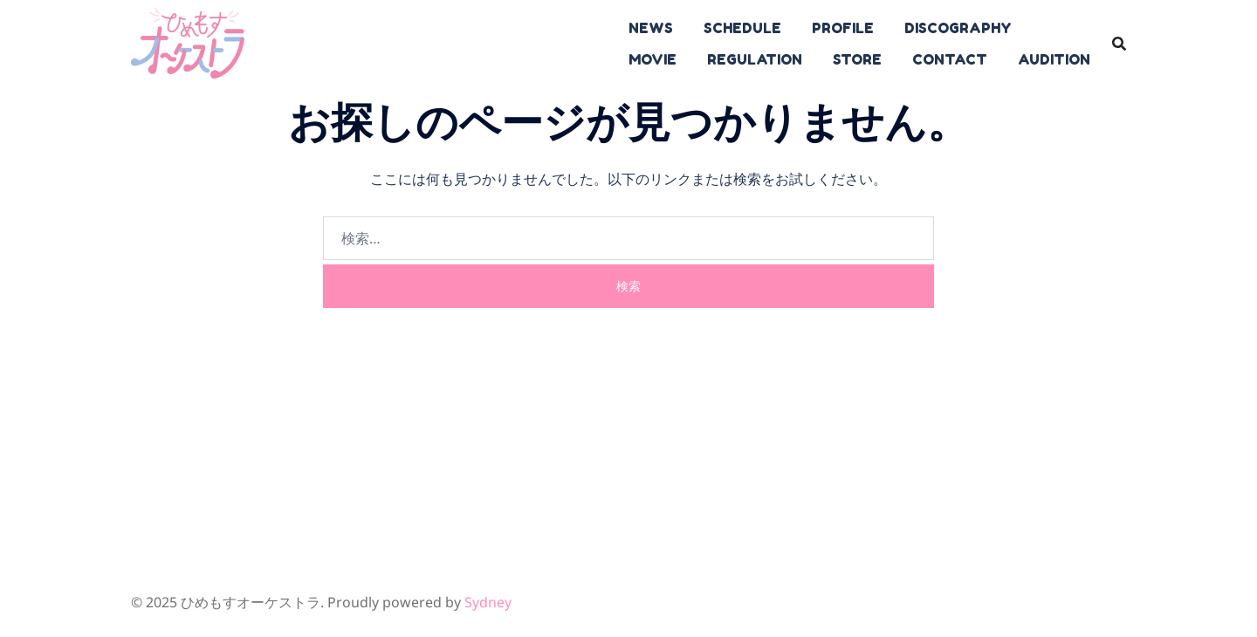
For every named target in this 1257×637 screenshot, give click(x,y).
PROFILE (843, 28)
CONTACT (949, 59)
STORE (857, 59)
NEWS (650, 28)
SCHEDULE (742, 28)
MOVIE (652, 59)
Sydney (488, 602)
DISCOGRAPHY (958, 28)
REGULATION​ (754, 59)
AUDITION (1054, 59)
